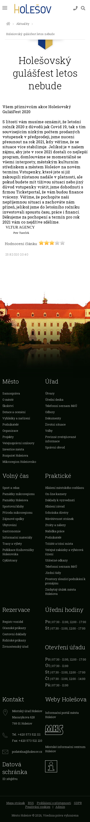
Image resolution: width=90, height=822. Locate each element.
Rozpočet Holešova (15, 455)
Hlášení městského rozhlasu (64, 488)
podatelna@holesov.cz (27, 751)
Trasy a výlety (12, 543)
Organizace (10, 430)
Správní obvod (55, 447)
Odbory (50, 412)
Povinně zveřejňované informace (60, 439)
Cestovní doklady (14, 634)
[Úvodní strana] (8, 24)
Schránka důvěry (56, 512)
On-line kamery (55, 494)
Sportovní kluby (13, 506)
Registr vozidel (12, 622)
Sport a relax (10, 488)
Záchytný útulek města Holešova (60, 591)
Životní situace (55, 424)
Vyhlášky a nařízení (16, 418)
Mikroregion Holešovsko (19, 462)
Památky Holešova (15, 500)
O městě (7, 399)
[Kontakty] (75, 8)
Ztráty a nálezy (55, 525)
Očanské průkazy (14, 628)
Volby (49, 430)
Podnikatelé (10, 424)
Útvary (49, 393)
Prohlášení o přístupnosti (54, 803)
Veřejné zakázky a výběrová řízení (64, 552)
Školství (7, 406)
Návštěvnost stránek (59, 519)
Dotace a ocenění (13, 412)
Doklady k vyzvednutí (60, 500)
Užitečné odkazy (56, 560)
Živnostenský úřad (15, 646)
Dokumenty (53, 418)
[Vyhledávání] (83, 8)
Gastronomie (11, 531)
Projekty (8, 437)
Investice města (13, 449)
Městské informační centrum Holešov (65, 749)
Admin (60, 807)
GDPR (78, 803)
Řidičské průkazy (14, 640)
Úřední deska (54, 399)
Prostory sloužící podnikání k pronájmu (65, 581)
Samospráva (11, 393)
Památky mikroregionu (18, 494)
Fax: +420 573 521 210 (27, 740)
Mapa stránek (15, 803)
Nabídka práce (54, 531)
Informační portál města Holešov (62, 715)
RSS (31, 803)
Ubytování (9, 525)
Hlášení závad (55, 506)
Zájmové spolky (13, 519)
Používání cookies (37, 807)
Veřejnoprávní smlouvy (18, 443)
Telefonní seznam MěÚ (61, 406)
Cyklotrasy (9, 560)
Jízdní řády (53, 573)
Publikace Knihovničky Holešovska (18, 552)
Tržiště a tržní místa (59, 543)
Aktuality (22, 24)
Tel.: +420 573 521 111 (26, 734)
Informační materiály (17, 537)
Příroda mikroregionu (17, 512)
